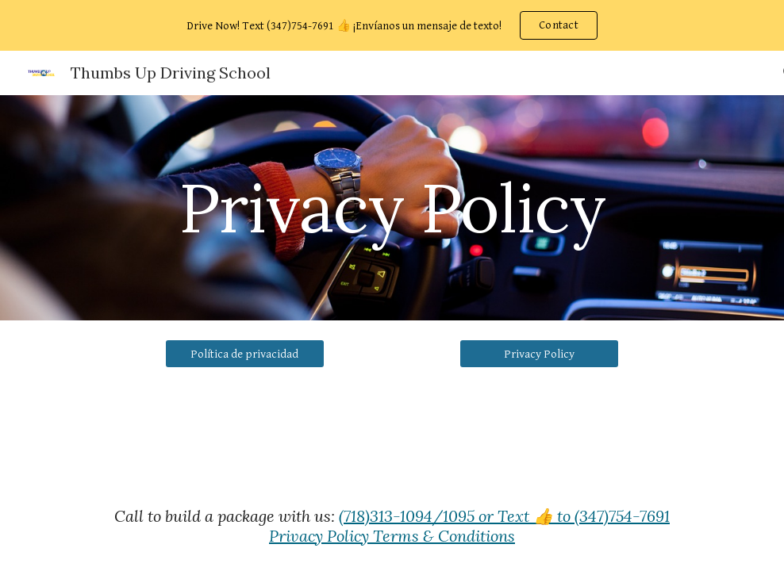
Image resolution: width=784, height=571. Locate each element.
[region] (392, 25)
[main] (392, 207)
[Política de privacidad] (245, 353)
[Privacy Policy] (539, 353)
